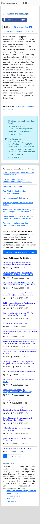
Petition (7, 27)
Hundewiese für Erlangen (12, 186)
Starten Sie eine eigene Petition (20, 252)
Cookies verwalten (14, 496)
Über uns (10, 498)
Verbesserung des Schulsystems (15, 198)
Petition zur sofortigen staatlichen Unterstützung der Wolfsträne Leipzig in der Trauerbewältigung (18, 225)
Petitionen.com (9, 2)
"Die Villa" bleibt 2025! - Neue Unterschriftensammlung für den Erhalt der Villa (17, 182)
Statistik (8, 31)
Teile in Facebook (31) (14, 20)
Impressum (11, 501)
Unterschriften (23, 27)
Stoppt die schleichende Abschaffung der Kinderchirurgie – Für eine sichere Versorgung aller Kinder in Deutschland (18, 212)
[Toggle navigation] (36, 3)
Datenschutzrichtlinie (24, 31)
